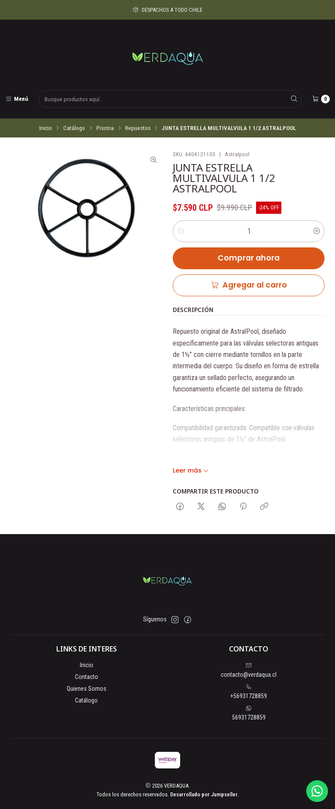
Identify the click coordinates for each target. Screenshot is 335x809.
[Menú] (16, 99)
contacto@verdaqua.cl (249, 670)
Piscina (105, 128)
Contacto (86, 676)
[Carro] (321, 99)
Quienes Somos (86, 688)
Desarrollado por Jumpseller (204, 794)
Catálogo (74, 128)
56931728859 (249, 713)
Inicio (45, 128)
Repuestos (137, 128)
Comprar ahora (249, 258)
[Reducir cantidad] (180, 231)
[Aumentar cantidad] (316, 231)
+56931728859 (248, 691)
